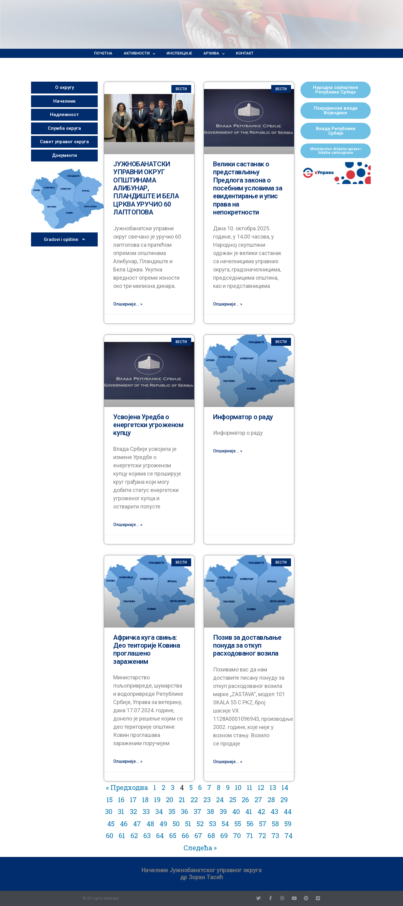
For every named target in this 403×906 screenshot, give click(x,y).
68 (211, 835)
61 (122, 835)
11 (249, 787)
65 (172, 835)
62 (134, 835)
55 (237, 823)
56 (250, 823)
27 (258, 799)
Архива (214, 53)
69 (224, 835)
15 (110, 799)
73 (275, 835)
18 (145, 799)
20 (169, 799)
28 (271, 799)
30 (108, 811)
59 (287, 823)
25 (232, 799)
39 (223, 811)
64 (160, 835)
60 (109, 835)
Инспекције (179, 53)
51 (188, 823)
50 (176, 823)
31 (121, 811)
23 (207, 799)
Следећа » (200, 847)
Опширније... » (127, 304)
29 (284, 799)
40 (236, 811)
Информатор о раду (243, 417)
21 (182, 799)
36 (184, 811)
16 (121, 799)
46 (124, 823)
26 (245, 799)
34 (159, 811)
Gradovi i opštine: (64, 239)
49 (163, 823)
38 (210, 811)
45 (110, 823)
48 (150, 823)
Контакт (245, 53)
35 (171, 811)
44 (288, 811)
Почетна (103, 53)
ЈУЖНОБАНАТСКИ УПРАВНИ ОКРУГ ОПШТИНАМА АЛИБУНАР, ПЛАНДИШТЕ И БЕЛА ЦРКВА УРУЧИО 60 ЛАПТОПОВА (146, 188)
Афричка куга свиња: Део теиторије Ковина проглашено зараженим (146, 649)
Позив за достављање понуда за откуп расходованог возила (247, 645)
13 (273, 787)
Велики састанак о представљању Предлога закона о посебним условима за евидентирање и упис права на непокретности (247, 188)
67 (198, 835)
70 (237, 835)
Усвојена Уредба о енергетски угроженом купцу (148, 425)
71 (249, 835)
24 (220, 799)
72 (262, 835)
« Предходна (127, 787)
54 (225, 823)
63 (147, 835)
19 (157, 799)
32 (133, 811)
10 (238, 787)
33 (146, 811)
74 (289, 835)
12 (261, 787)
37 (197, 811)
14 (285, 787)
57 (262, 823)
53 (212, 823)
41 (248, 811)
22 (194, 799)
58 (275, 823)
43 (274, 811)
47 (137, 823)
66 (185, 835)
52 (200, 823)
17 (133, 799)
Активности (139, 53)
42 (261, 811)
